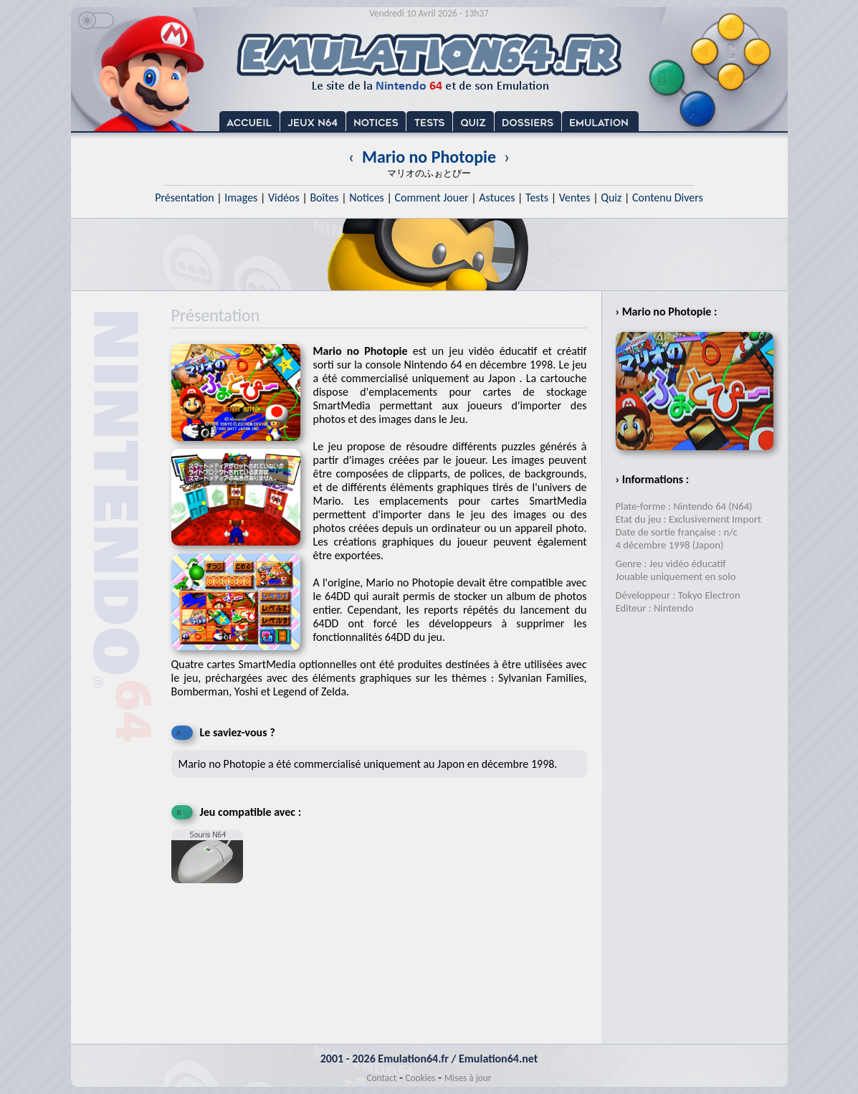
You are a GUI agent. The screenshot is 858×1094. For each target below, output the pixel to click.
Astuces (497, 197)
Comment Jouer (431, 197)
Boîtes (324, 197)
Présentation (184, 197)
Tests (536, 197)
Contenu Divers (667, 197)
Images (240, 197)
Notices (366, 197)
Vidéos (284, 197)
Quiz (611, 197)
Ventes (575, 197)
